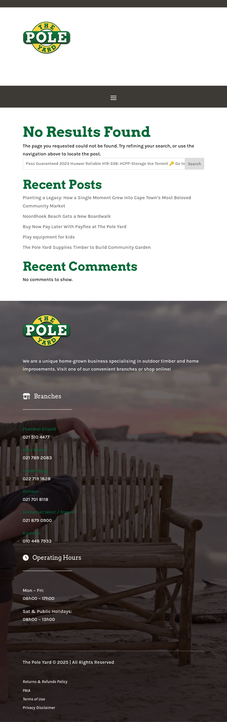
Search (194, 163)
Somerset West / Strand (49, 512)
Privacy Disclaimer (39, 707)
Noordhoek (35, 449)
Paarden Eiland (39, 429)
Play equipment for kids (49, 237)
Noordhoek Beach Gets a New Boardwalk (67, 216)
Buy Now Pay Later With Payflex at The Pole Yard (75, 226)
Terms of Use (34, 699)
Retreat (31, 491)
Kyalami (32, 533)
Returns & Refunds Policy (45, 681)
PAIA (26, 690)
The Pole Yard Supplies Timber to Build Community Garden (87, 247)
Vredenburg (35, 470)
